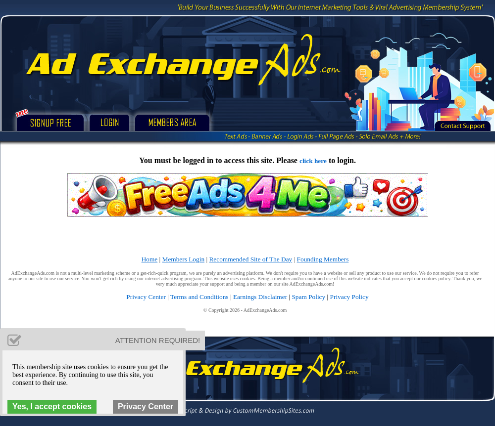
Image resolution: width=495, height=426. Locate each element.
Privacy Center (146, 296)
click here (313, 161)
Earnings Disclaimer (260, 296)
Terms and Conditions (199, 296)
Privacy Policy (349, 296)
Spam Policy (308, 296)
